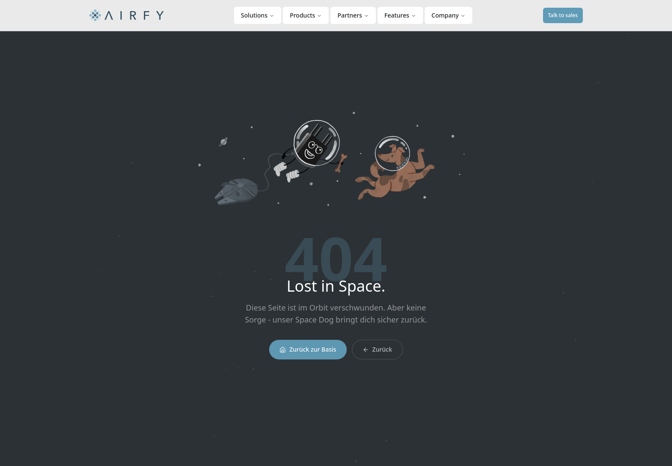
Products (306, 15)
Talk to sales (563, 15)
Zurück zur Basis (307, 352)
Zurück (377, 352)
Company (449, 15)
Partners (353, 15)
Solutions (257, 15)
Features (400, 15)
